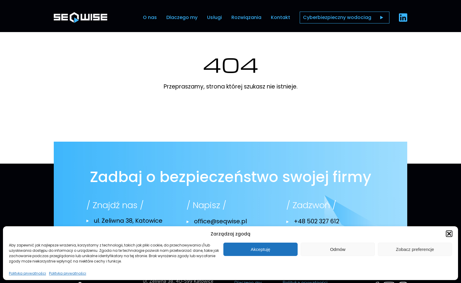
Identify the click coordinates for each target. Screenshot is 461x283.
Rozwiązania (246, 17)
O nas (150, 17)
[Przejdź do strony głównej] (80, 17)
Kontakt (280, 17)
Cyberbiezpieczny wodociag (337, 17)
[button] (449, 234)
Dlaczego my (182, 17)
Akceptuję (260, 249)
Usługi (214, 17)
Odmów (337, 249)
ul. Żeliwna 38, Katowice (128, 220)
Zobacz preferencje (415, 249)
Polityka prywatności (27, 273)
